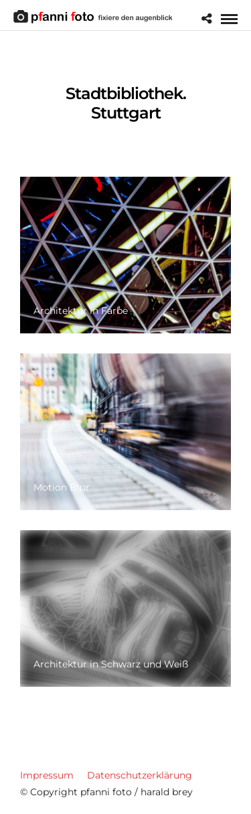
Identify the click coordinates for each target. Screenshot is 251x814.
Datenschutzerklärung (139, 775)
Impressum (47, 775)
